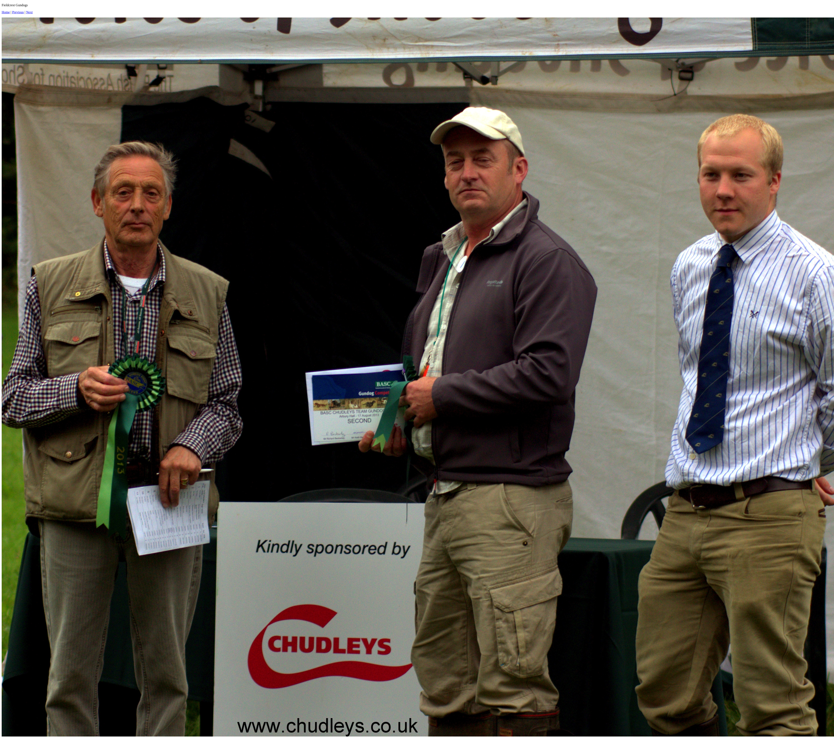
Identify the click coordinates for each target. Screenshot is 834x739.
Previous (18, 12)
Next (29, 12)
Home (6, 12)
